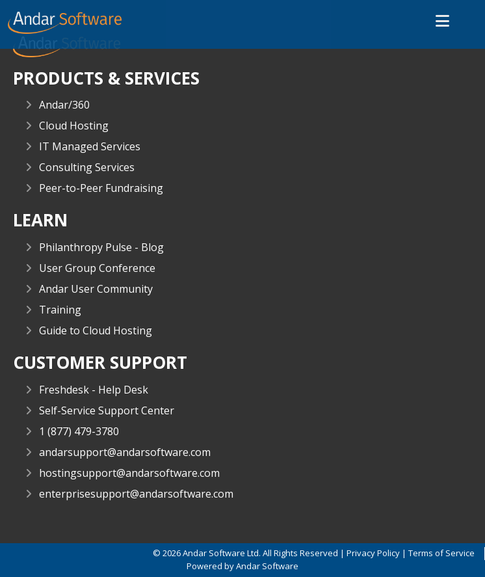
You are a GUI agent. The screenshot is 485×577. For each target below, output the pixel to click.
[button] (442, 22)
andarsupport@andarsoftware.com (125, 452)
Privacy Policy (373, 553)
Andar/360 (64, 105)
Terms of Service (441, 553)
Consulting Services (87, 167)
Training (60, 309)
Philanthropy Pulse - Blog (101, 247)
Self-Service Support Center (106, 410)
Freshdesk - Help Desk (93, 389)
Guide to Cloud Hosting (95, 330)
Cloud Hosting (74, 125)
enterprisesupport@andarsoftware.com (136, 494)
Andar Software (267, 566)
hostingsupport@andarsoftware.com (129, 473)
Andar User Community (96, 289)
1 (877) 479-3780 (79, 431)
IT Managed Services (89, 146)
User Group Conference (97, 268)
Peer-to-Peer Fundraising (101, 188)
